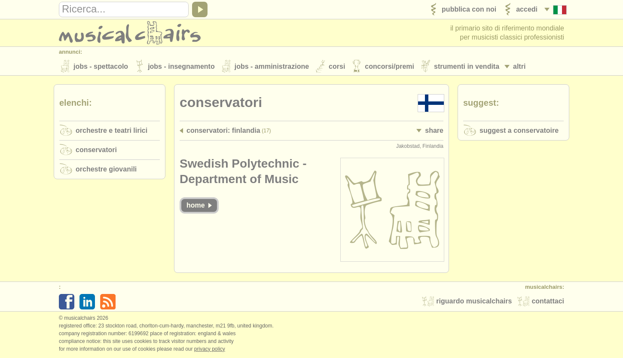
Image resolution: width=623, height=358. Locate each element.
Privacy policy (209, 349)
